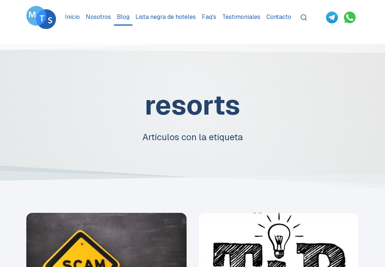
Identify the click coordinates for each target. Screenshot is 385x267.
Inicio (72, 17)
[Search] (303, 17)
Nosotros (98, 17)
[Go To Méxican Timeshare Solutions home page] (41, 17)
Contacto (278, 17)
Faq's (209, 17)
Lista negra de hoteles (165, 17)
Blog (123, 17)
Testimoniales (241, 17)
